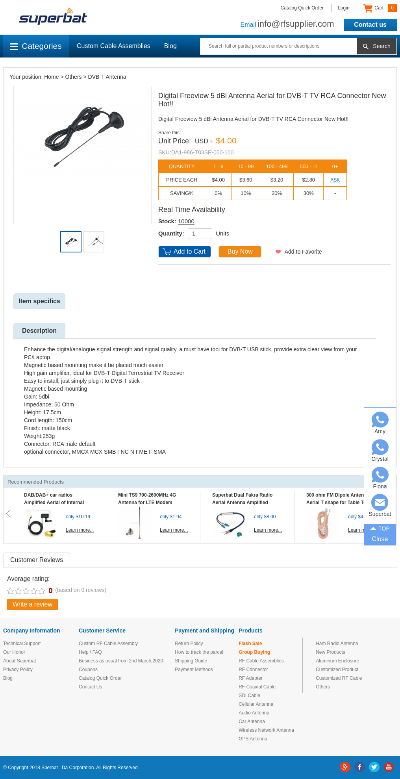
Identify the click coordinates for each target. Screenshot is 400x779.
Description (39, 330)
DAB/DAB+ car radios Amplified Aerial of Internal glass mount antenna (54, 502)
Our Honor (14, 652)
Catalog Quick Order (302, 8)
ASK (335, 180)
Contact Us (90, 687)
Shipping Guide (191, 661)
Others (73, 77)
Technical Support (22, 643)
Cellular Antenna (256, 704)
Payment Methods (194, 669)
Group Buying (254, 652)
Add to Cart (190, 251)
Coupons (88, 669)
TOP (380, 528)
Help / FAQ (90, 652)
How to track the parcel (199, 652)
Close (380, 539)
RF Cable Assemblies (261, 661)
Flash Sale (250, 643)
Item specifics (39, 301)
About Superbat (19, 661)
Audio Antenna (254, 713)
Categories (36, 45)
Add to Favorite (303, 252)
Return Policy (189, 643)
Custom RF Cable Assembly (108, 643)
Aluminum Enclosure (337, 661)
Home (51, 77)
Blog (170, 46)
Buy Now (240, 251)
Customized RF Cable (339, 678)
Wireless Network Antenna (266, 730)
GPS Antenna (253, 739)
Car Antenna (252, 721)
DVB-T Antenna (107, 77)
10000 (186, 221)
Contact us (370, 24)
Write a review (32, 604)
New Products (330, 652)
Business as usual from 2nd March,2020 (121, 661)
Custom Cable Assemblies (113, 46)
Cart (380, 8)
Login (343, 8)
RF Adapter (251, 678)
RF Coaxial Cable (257, 687)
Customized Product (337, 669)
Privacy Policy (18, 669)
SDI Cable (249, 695)
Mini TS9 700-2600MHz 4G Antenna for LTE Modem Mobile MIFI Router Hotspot (149, 502)
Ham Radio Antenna (337, 643)
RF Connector (253, 669)
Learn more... (80, 530)
